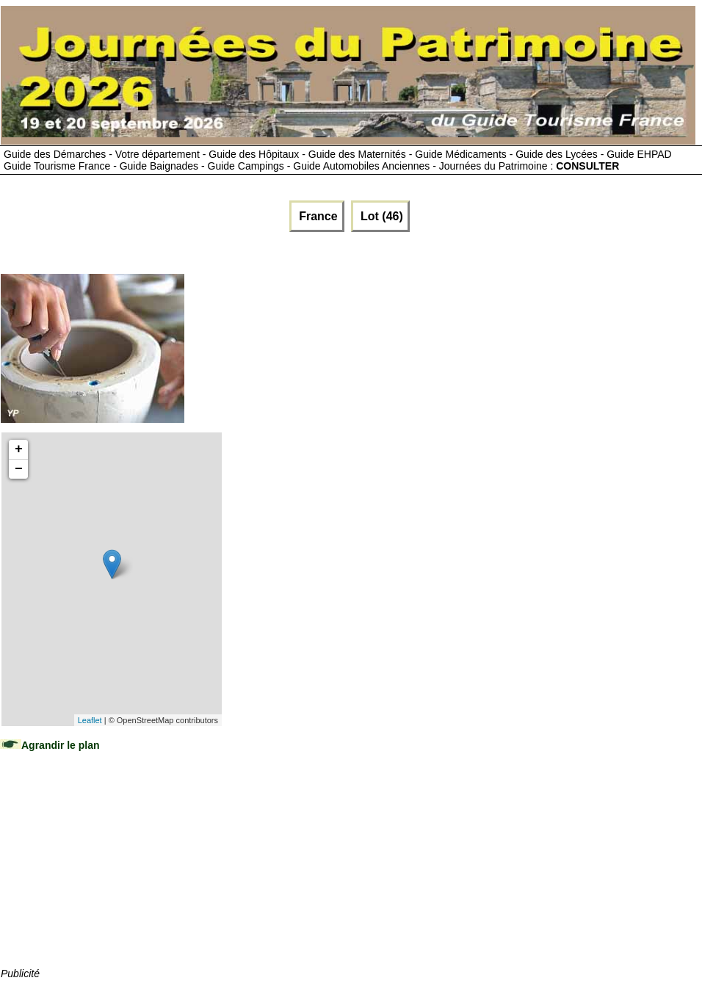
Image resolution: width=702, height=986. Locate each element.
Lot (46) (380, 216)
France (317, 216)
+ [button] (19, 449)
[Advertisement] (111, 873)
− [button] (19, 469)
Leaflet (90, 720)
